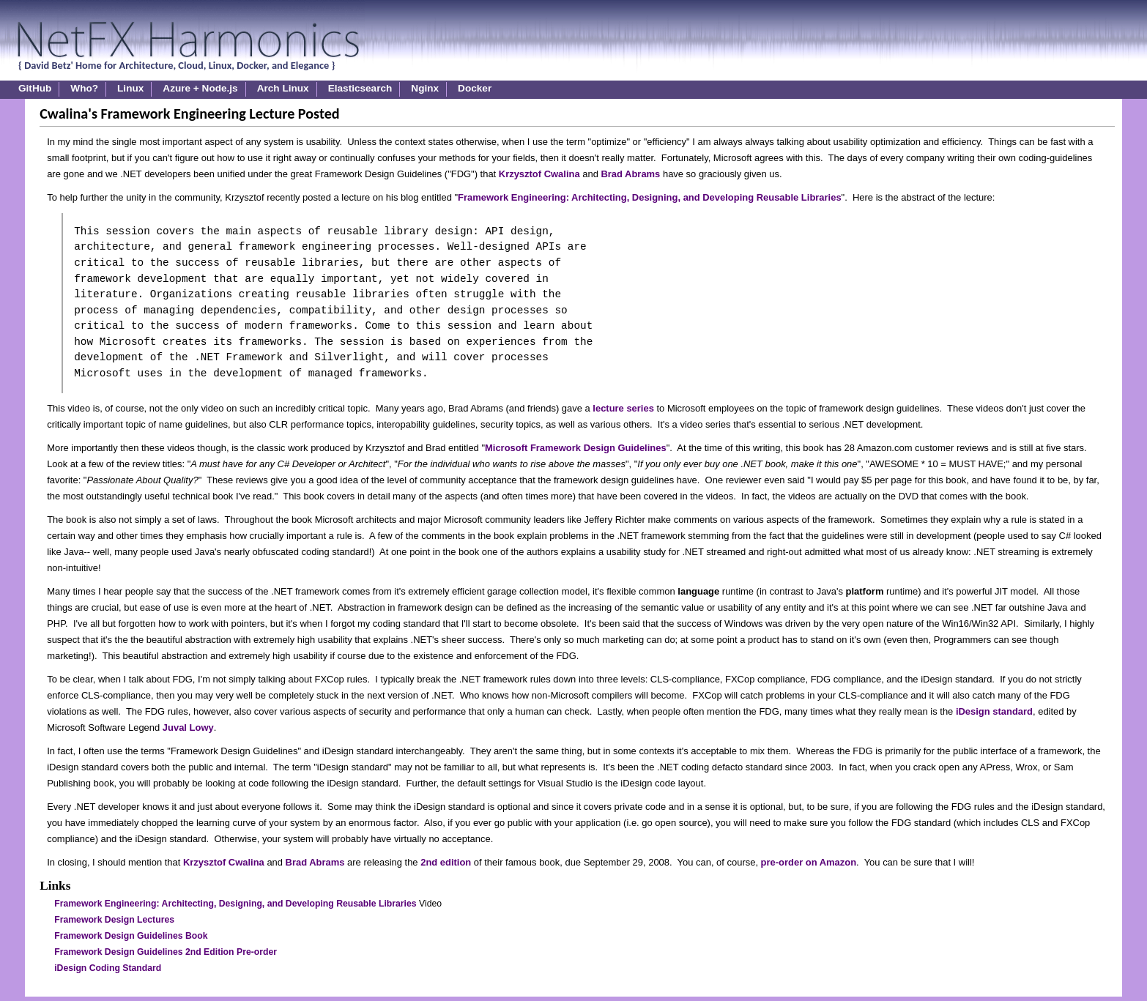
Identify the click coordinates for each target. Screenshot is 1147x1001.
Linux (130, 88)
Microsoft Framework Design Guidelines (576, 447)
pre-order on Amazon (809, 862)
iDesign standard (994, 711)
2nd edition (445, 862)
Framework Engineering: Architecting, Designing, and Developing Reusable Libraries (650, 197)
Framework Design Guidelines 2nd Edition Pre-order (165, 952)
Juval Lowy (188, 727)
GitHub (34, 88)
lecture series (623, 408)
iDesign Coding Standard (107, 968)
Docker (474, 88)
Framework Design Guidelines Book (130, 936)
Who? (84, 88)
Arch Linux (283, 88)
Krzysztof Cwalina (539, 173)
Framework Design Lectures (114, 920)
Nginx (425, 88)
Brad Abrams (630, 173)
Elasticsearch (360, 88)
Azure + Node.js (200, 88)
